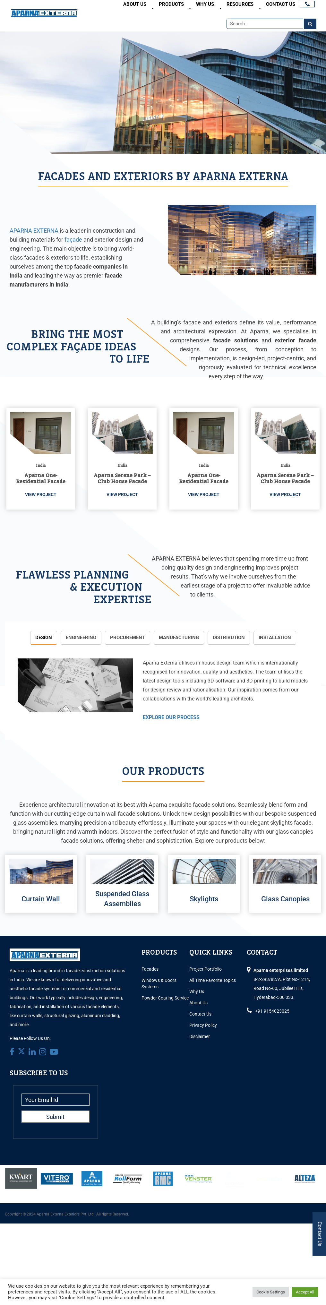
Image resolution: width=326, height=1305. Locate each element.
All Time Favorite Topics (212, 980)
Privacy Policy (203, 1025)
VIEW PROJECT (40, 494)
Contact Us (280, 4)
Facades (150, 969)
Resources (240, 4)
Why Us (205, 4)
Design (43, 637)
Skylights (204, 899)
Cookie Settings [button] (270, 1292)
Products (171, 4)
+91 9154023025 (272, 1011)
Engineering (81, 637)
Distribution (229, 637)
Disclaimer (199, 1036)
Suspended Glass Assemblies (122, 899)
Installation (275, 637)
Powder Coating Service (165, 997)
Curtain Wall (40, 899)
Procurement (127, 637)
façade (73, 239)
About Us (134, 4)
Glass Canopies (285, 899)
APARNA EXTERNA (34, 230)
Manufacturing (179, 637)
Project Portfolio (205, 969)
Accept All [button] (305, 1292)
